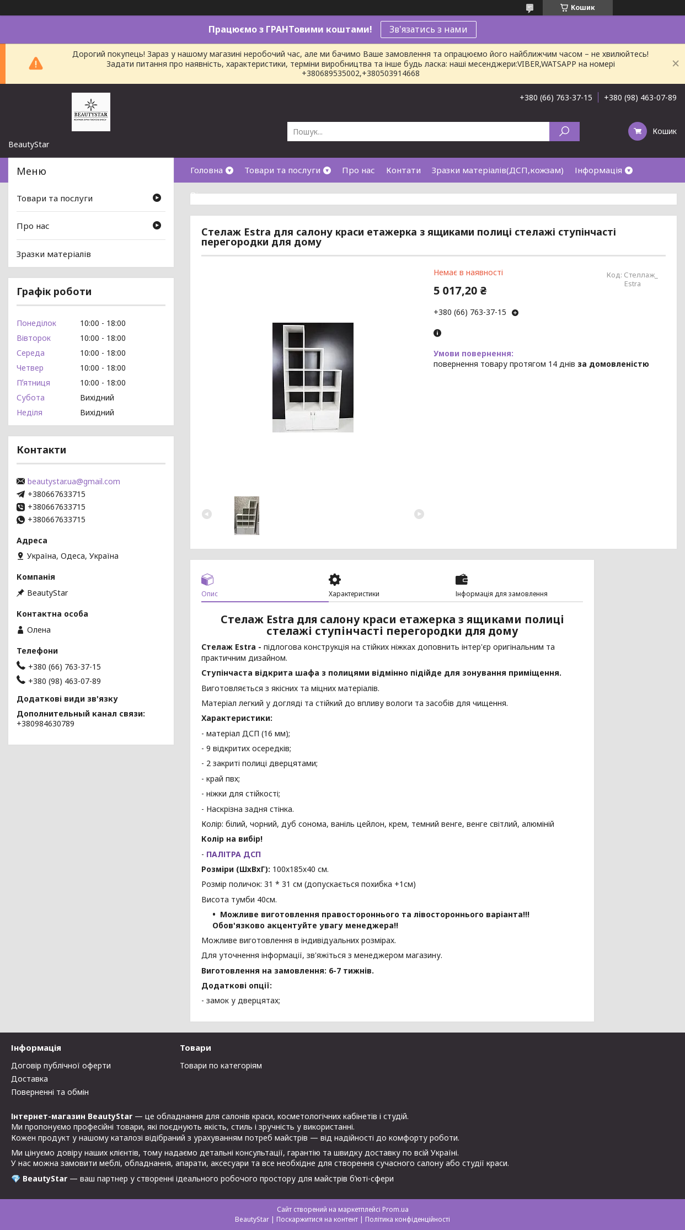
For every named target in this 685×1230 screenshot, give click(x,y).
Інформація (598, 169)
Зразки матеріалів (54, 253)
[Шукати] (564, 131)
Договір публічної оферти (61, 1065)
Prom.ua (395, 1209)
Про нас (358, 169)
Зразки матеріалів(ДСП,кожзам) (498, 169)
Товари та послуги (282, 169)
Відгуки (206, 194)
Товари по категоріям (221, 1065)
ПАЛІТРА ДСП (232, 854)
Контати (403, 169)
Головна (206, 169)
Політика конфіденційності (407, 1219)
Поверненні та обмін (50, 1092)
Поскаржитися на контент (317, 1219)
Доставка (29, 1078)
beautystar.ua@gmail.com (74, 481)
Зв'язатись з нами (428, 29)
